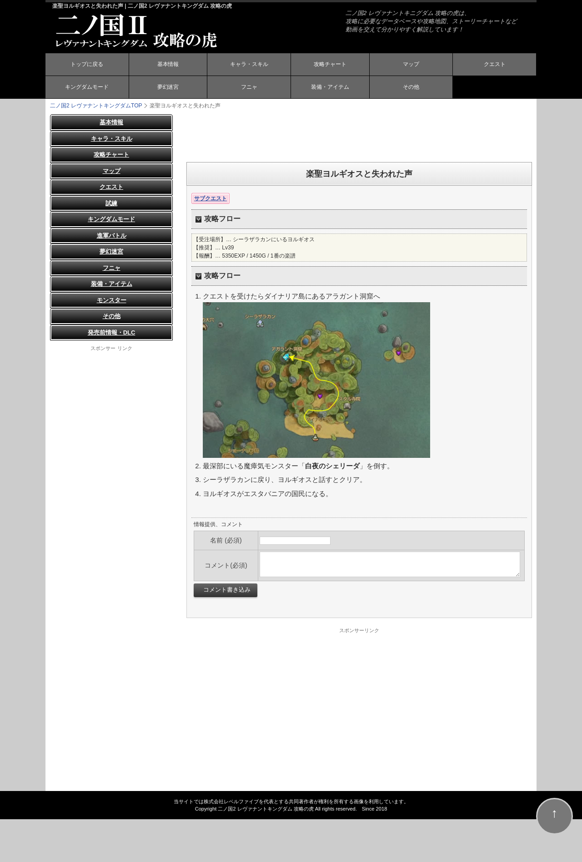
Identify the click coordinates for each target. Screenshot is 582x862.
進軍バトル (111, 235)
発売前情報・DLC (111, 332)
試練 (111, 203)
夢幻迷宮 (168, 88)
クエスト (495, 65)
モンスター (111, 300)
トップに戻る (86, 65)
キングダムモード (87, 88)
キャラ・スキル (249, 65)
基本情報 (168, 65)
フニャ (249, 88)
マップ (411, 65)
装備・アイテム (330, 88)
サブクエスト (210, 198)
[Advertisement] (359, 134)
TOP (96, 105)
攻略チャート (330, 65)
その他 (411, 88)
